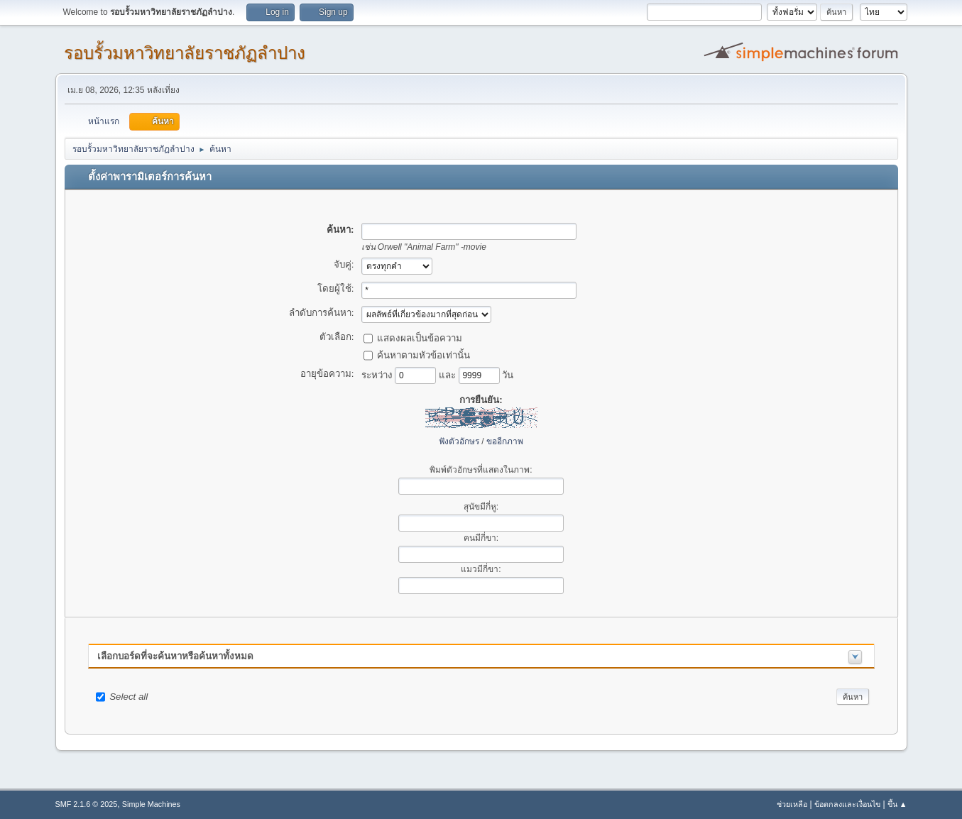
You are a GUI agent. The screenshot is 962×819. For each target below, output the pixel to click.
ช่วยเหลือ (792, 804)
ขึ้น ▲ (897, 804)
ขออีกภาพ (504, 441)
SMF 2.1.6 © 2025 (86, 804)
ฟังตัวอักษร (459, 441)
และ (449, 374)
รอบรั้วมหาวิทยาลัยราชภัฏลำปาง (184, 52)
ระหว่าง (378, 374)
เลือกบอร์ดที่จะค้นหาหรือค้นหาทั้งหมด (175, 656)
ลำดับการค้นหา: (321, 312)
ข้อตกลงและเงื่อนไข (847, 804)
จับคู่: (344, 264)
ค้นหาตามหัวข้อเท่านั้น (423, 354)
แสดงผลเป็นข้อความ (419, 337)
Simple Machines (151, 804)
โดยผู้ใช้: (335, 288)
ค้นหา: (340, 229)
